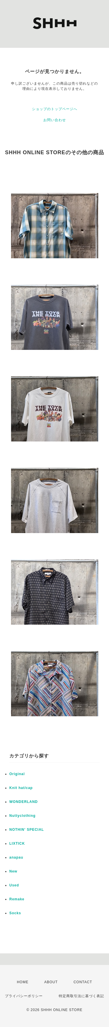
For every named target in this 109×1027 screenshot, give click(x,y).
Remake (16, 899)
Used (14, 885)
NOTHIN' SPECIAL (26, 830)
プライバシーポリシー (24, 996)
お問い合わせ (54, 120)
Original (17, 774)
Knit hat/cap (21, 788)
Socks (15, 913)
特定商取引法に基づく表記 (81, 996)
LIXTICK (17, 843)
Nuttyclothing (22, 816)
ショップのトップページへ (54, 109)
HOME (22, 982)
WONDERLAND (23, 802)
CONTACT (83, 982)
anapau (16, 857)
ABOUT (51, 982)
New (13, 871)
